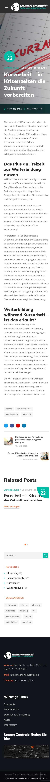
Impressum (10, 724)
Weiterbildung (11, 68)
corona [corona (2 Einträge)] (24, 605)
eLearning (14, 573)
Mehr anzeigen (11, 506)
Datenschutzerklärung (17, 714)
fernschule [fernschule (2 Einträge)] (10, 610)
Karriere (13, 582)
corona (9, 409)
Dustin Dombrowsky (36, 68)
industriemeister (24, 409)
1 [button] (25, 544)
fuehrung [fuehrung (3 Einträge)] (24, 610)
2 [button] (27, 544)
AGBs (7, 719)
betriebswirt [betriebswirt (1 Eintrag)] (11, 605)
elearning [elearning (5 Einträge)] (36, 605)
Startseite (9, 704)
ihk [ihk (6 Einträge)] (34, 610)
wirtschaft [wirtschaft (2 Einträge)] (26, 622)
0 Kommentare (14, 109)
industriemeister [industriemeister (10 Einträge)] (13, 616)
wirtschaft (27, 414)
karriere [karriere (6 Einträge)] (28, 616)
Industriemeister (18, 578)
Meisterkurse (11, 709)
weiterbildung (12, 414)
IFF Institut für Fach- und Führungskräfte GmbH (27, 778)
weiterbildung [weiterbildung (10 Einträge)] (11, 622)
